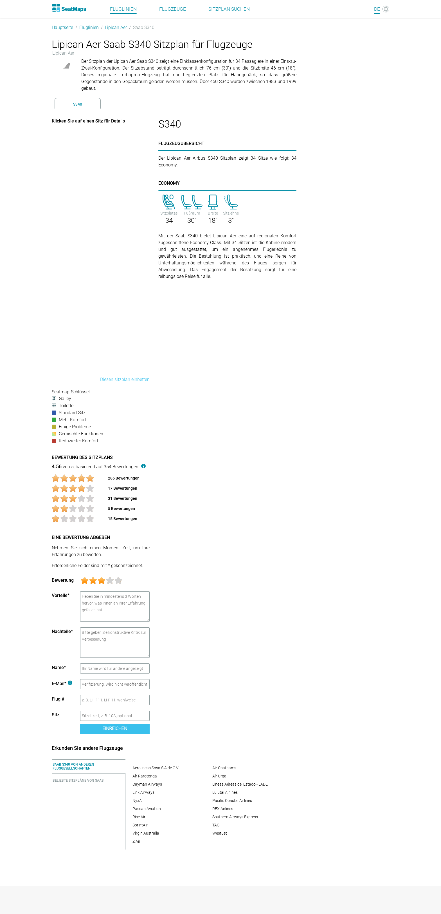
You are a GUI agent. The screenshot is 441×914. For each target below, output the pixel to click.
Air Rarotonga (144, 776)
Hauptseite (62, 27)
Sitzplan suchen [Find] (229, 9)
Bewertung (63, 580)
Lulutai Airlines (225, 792)
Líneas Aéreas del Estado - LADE (240, 784)
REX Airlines (222, 808)
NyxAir (138, 800)
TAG (216, 825)
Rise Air (138, 817)
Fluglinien (89, 27)
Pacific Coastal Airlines (232, 800)
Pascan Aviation (146, 808)
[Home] (69, 8)
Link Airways (143, 792)
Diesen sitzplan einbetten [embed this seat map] (125, 379)
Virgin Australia (145, 833)
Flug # (58, 699)
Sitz (55, 714)
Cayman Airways (147, 784)
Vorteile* (60, 595)
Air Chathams (224, 768)
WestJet (219, 833)
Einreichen (114, 728)
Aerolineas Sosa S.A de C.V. (155, 768)
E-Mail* (62, 683)
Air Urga (219, 776)
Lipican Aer (116, 27)
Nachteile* (62, 631)
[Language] (381, 9)
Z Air (136, 841)
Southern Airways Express (235, 817)
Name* (59, 667)
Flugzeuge (172, 9)
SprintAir (140, 825)
